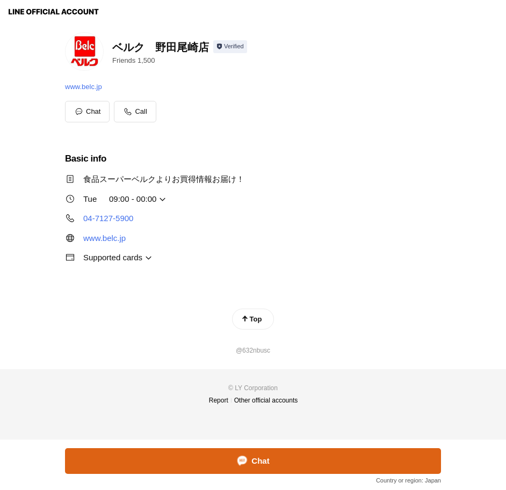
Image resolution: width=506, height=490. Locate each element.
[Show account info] (230, 46)
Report (218, 400)
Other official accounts (266, 400)
